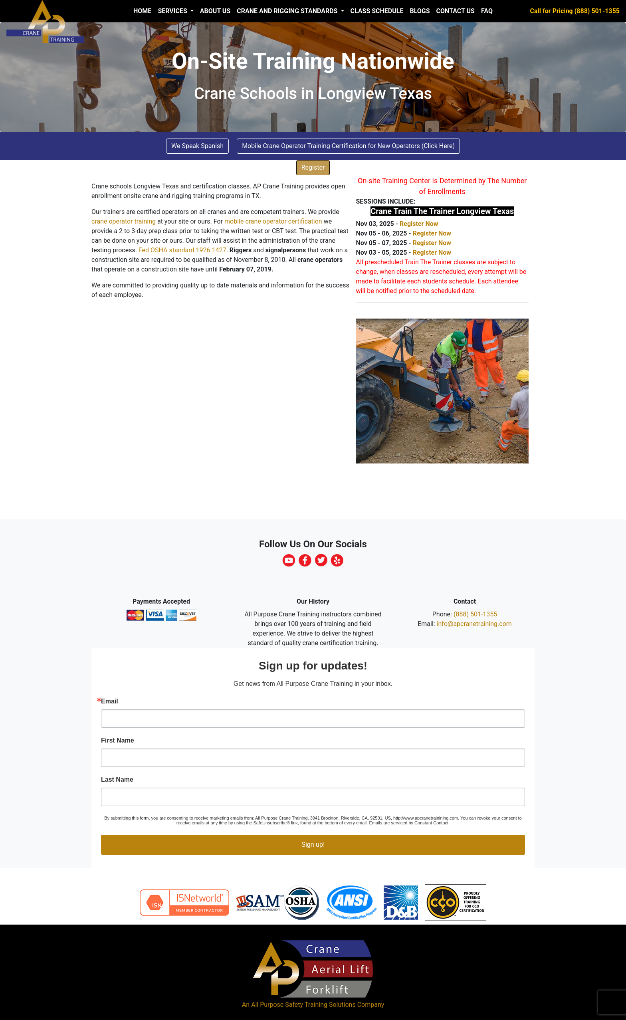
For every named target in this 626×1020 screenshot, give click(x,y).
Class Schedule (377, 11)
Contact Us (455, 11)
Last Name (117, 779)
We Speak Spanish (197, 146)
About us (215, 11)
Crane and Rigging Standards (288, 11)
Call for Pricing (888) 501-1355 (575, 11)
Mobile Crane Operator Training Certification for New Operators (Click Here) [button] (348, 146)
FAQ (487, 11)
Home (142, 11)
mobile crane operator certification (273, 221)
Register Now (419, 224)
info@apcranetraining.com (474, 624)
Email (109, 701)
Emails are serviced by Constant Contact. (409, 822)
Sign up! (313, 844)
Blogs (420, 11)
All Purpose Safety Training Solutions (303, 1004)
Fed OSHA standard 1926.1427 (182, 250)
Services (173, 11)
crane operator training (123, 221)
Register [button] (313, 167)
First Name (117, 740)
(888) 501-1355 (475, 614)
